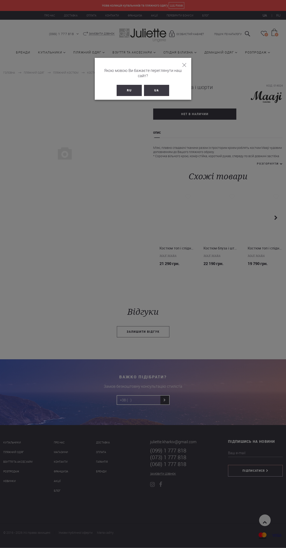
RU (129, 85)
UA (156, 85)
